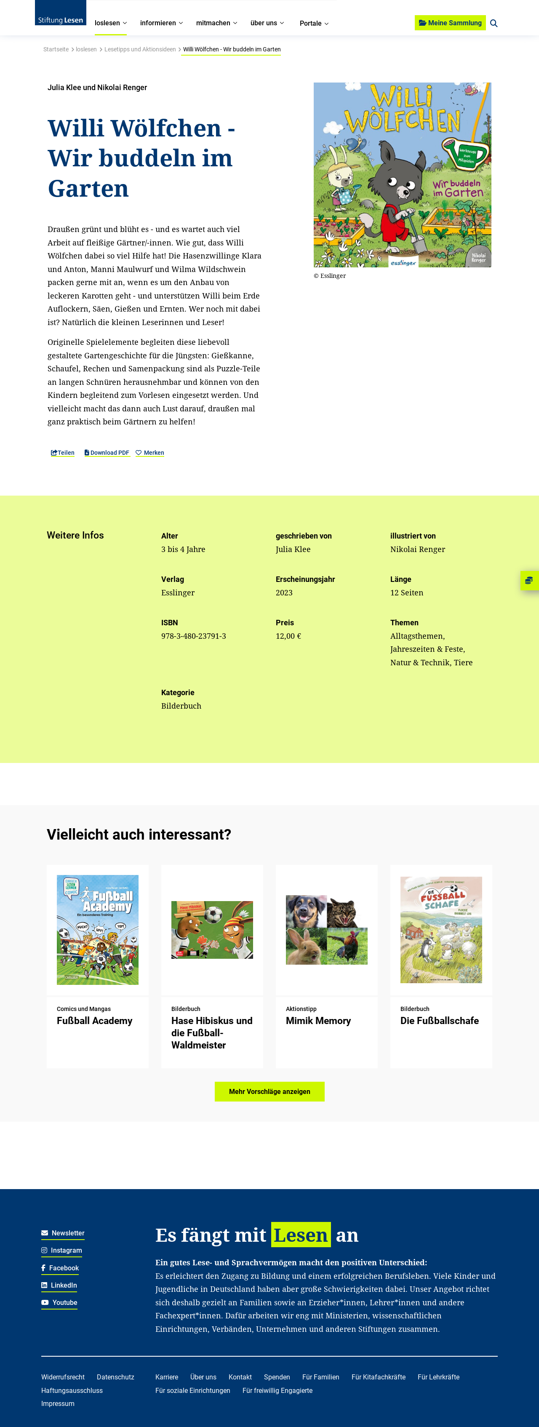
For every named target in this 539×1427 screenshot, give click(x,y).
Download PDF (108, 452)
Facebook (60, 1268)
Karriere (166, 1377)
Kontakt (240, 1377)
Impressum (58, 1404)
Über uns (203, 1377)
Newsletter (63, 1233)
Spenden (277, 1377)
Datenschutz (115, 1377)
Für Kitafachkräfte (379, 1377)
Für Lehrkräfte (438, 1377)
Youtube (59, 1303)
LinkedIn (59, 1285)
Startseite (56, 49)
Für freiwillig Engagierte (277, 1391)
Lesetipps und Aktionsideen (140, 49)
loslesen (86, 49)
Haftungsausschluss (72, 1391)
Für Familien (320, 1377)
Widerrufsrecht (63, 1377)
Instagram (61, 1250)
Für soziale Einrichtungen (192, 1391)
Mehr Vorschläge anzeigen (269, 1092)
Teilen (63, 452)
